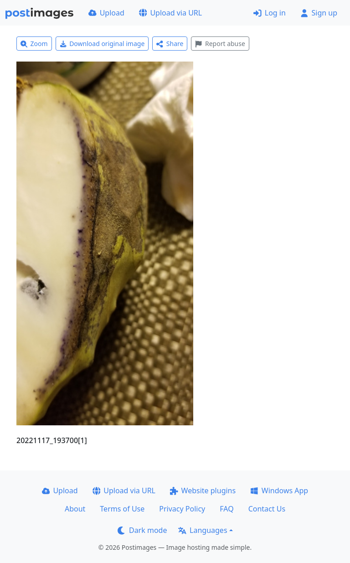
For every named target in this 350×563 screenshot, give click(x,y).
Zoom (34, 43)
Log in (269, 13)
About (75, 509)
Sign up (318, 13)
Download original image (102, 43)
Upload (106, 13)
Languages (202, 530)
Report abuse (220, 43)
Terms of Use (122, 509)
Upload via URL (170, 13)
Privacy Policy (182, 509)
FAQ (226, 509)
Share (169, 43)
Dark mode (142, 530)
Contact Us (266, 509)
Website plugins (203, 491)
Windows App (279, 491)
